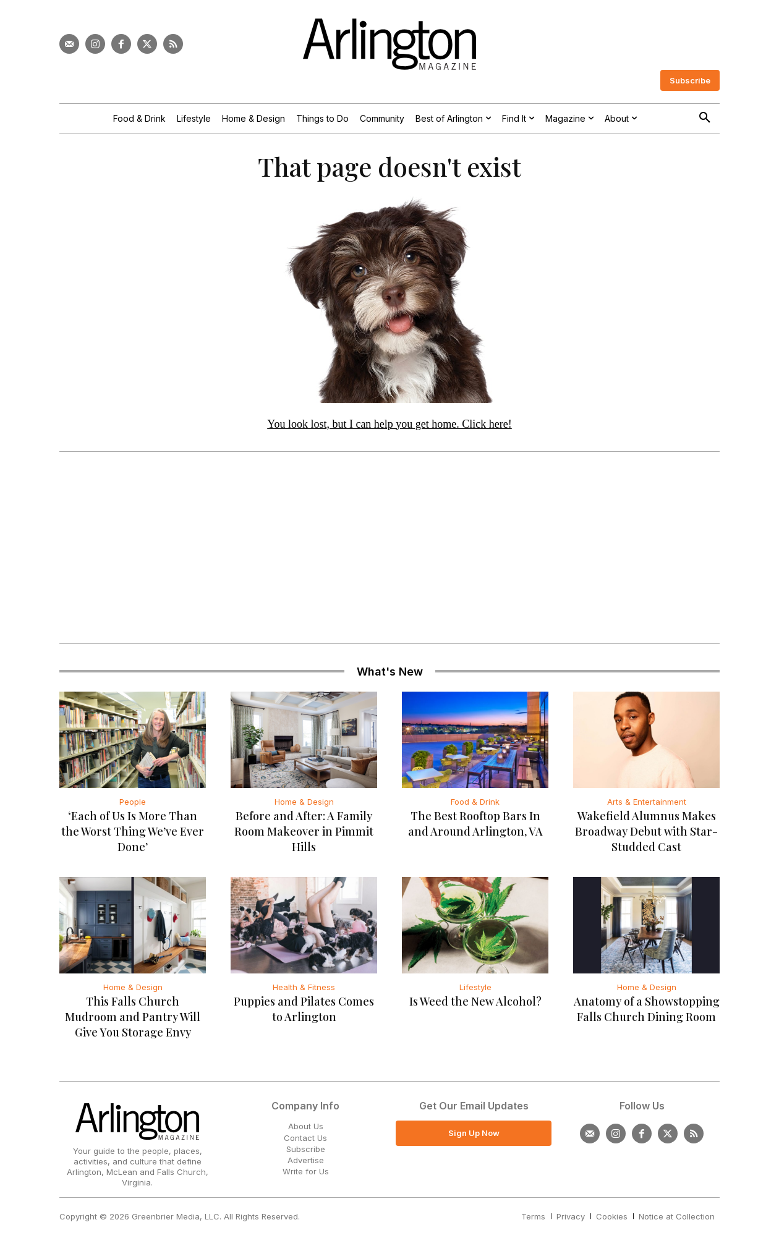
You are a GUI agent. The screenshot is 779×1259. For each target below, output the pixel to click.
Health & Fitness (304, 992)
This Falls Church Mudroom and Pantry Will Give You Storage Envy (132, 1022)
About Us (305, 1131)
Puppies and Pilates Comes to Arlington (304, 1014)
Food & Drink (475, 807)
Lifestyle (475, 992)
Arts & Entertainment (646, 807)
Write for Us (306, 1176)
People (132, 807)
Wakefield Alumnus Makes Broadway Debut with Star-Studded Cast (646, 836)
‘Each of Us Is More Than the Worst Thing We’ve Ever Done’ (132, 836)
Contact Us (305, 1142)
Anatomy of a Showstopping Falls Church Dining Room (647, 1014)
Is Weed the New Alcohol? (475, 1006)
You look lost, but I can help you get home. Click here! (389, 428)
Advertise (305, 1164)
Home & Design (304, 807)
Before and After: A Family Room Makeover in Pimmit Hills (303, 836)
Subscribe (305, 1153)
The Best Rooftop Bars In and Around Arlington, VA (475, 828)
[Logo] (389, 44)
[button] (705, 118)
